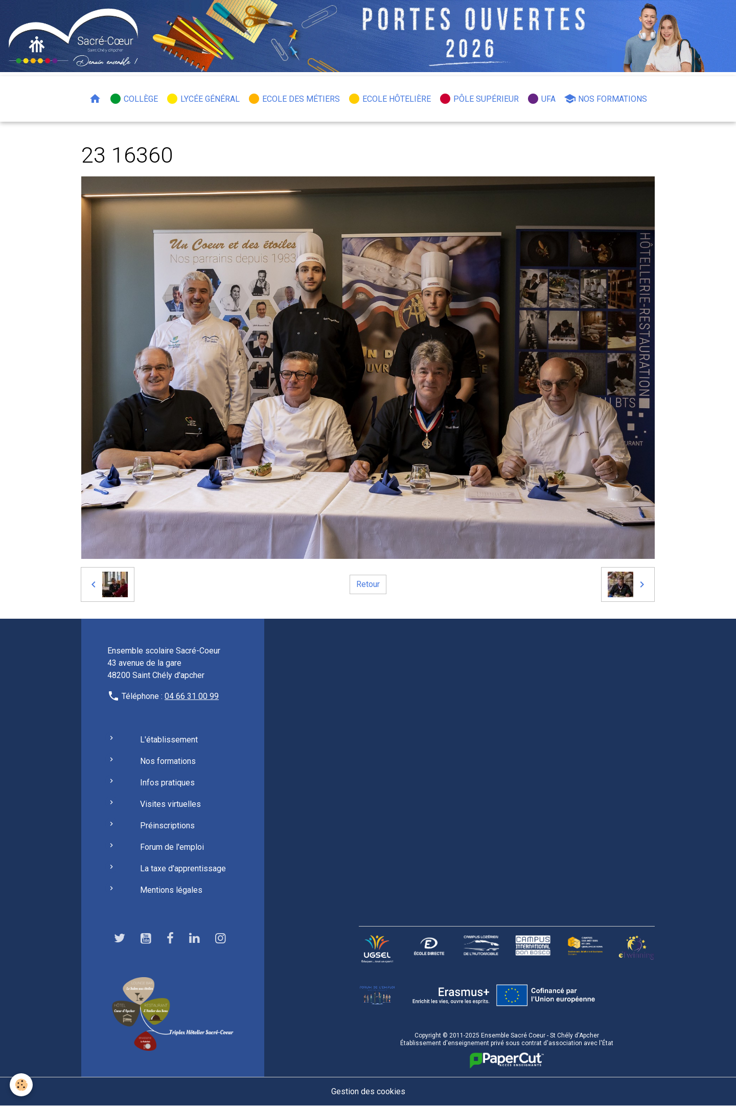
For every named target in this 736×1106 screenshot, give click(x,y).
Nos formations (605, 99)
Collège (133, 99)
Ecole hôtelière (389, 99)
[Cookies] (21, 1084)
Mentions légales (171, 890)
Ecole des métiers (294, 99)
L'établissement (169, 739)
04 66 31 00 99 (192, 696)
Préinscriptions (167, 825)
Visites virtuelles (170, 804)
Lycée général (203, 99)
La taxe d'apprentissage (183, 868)
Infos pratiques (167, 782)
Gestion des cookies (368, 1091)
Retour (368, 584)
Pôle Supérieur (479, 99)
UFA (541, 99)
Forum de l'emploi (172, 847)
